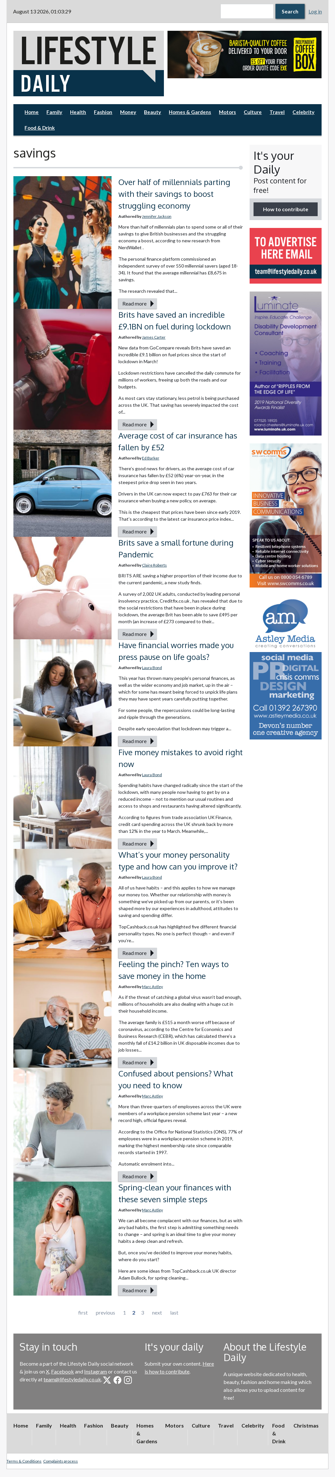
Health (78, 112)
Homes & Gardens (190, 112)
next (157, 1312)
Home (32, 112)
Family (54, 112)
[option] (245, 54)
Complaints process (60, 1461)
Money (128, 112)
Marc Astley (152, 986)
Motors (227, 112)
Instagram (95, 1371)
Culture (253, 112)
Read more (134, 303)
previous (105, 1312)
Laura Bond (152, 667)
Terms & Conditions (24, 1461)
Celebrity (303, 112)
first (83, 1312)
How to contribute (285, 209)
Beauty (152, 112)
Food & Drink (40, 128)
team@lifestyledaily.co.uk (72, 1379)
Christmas (306, 1425)
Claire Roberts (154, 565)
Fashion (103, 112)
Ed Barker (150, 458)
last (174, 1312)
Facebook (62, 1371)
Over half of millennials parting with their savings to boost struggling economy (174, 194)
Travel (277, 112)
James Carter (154, 337)
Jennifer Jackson (156, 216)
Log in (315, 11)
